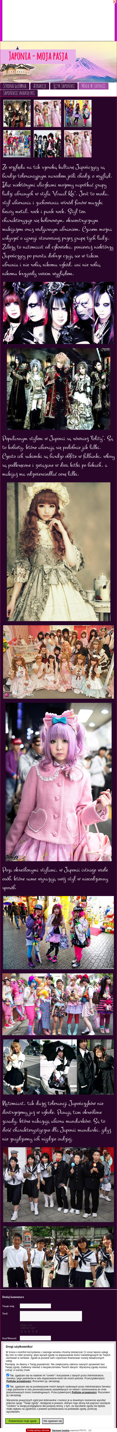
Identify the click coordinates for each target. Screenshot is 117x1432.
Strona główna (14, 86)
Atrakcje (39, 86)
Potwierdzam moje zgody (22, 1421)
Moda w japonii (93, 86)
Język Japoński (64, 86)
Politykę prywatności (18, 1381)
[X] (90, 1430)
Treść (5, 1313)
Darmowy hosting (61, 1430)
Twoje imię (8, 1306)
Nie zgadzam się (52, 1421)
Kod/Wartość (9, 1338)
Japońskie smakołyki (19, 93)
